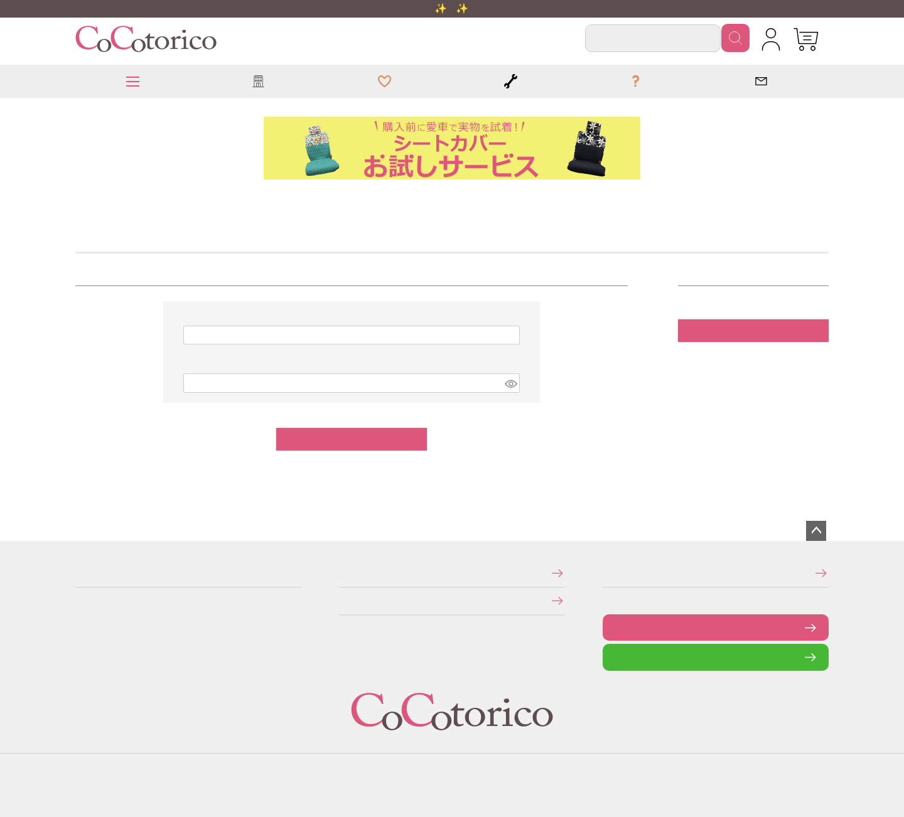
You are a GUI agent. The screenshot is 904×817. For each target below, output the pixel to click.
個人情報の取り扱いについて (343, 601)
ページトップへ (816, 531)
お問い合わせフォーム (612, 627)
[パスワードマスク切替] (510, 383)
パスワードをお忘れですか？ (624, 467)
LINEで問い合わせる (612, 657)
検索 (735, 38)
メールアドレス (190, 318)
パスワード (190, 366)
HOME (79, 197)
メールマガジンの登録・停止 (607, 572)
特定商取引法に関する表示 (343, 572)
